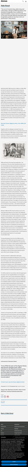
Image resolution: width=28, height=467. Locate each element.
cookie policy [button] (21, 442)
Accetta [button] (14, 461)
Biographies (16, 424)
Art (1, 430)
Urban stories (17, 435)
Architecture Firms (18, 430)
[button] (19, 437)
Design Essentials (18, 432)
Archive (2, 435)
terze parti (19, 443)
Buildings (16, 428)
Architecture (3, 426)
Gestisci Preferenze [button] (14, 464)
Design (2, 428)
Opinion (2, 432)
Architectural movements (19, 426)
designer (3, 402)
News (2, 424)
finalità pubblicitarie (4, 449)
